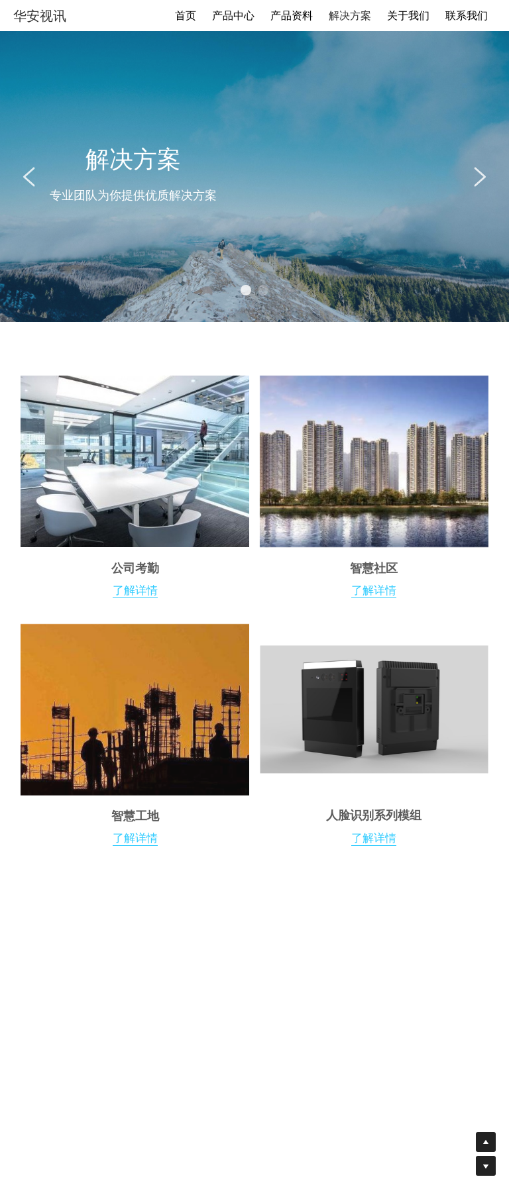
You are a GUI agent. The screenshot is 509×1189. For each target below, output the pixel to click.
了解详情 (135, 841)
